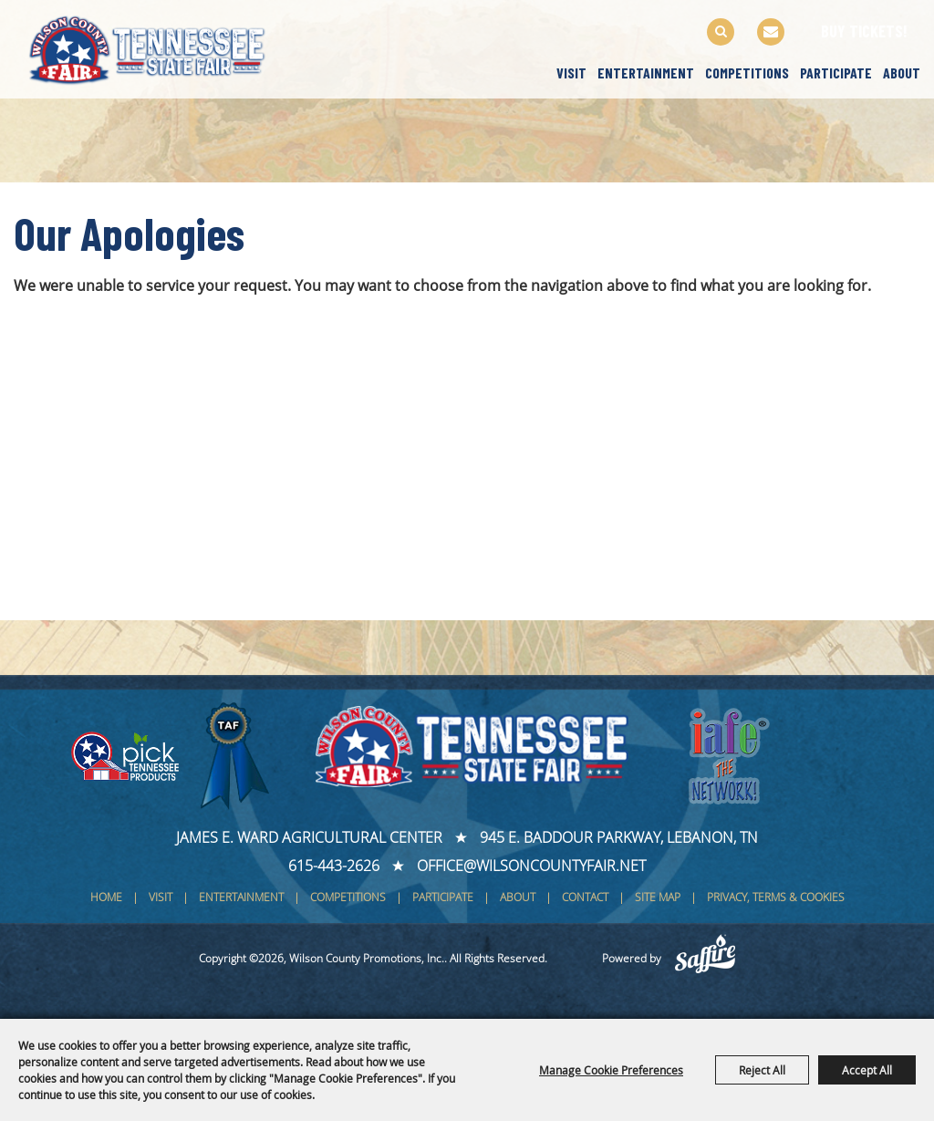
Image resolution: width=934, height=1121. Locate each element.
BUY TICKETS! (864, 31)
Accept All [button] (867, 1070)
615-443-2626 (333, 866)
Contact (585, 897)
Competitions (747, 72)
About (901, 72)
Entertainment (645, 72)
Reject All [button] (762, 1070)
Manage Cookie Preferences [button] (611, 1070)
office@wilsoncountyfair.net (531, 866)
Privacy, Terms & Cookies (776, 897)
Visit (571, 72)
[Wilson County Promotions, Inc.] (163, 47)
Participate (836, 72)
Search (720, 32)
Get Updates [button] (770, 32)
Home (106, 897)
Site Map (657, 897)
